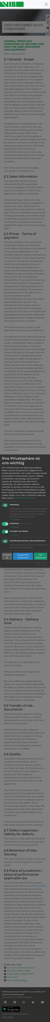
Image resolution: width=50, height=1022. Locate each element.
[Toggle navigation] (46, 4)
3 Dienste (15, 519)
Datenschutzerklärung (24, 498)
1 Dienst (14, 527)
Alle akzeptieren (40, 556)
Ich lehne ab (7, 556)
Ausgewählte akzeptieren (23, 556)
